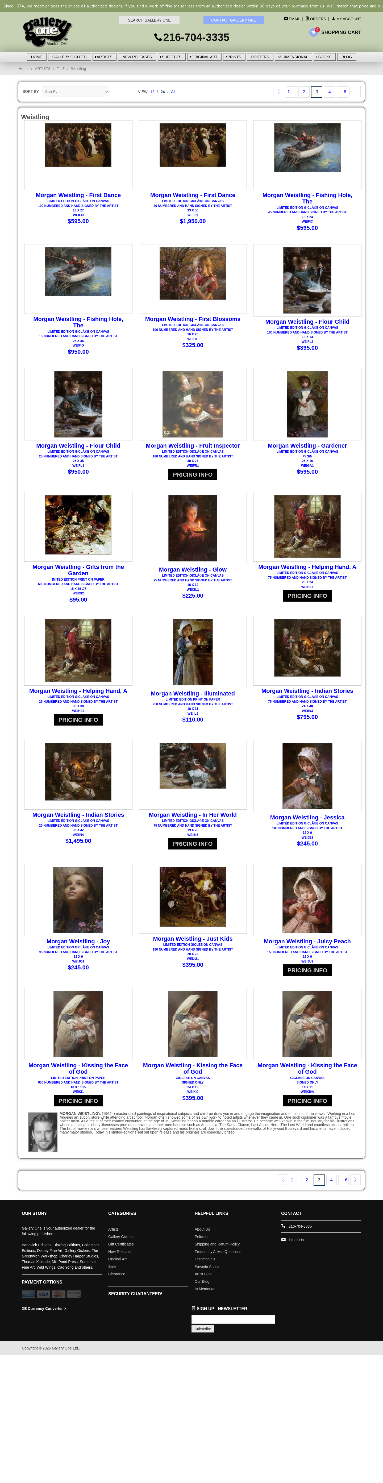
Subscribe (203, 1334)
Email (294, 19)
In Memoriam (206, 1294)
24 (163, 92)
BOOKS (324, 57)
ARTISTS (105, 57)
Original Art (117, 1264)
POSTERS (260, 57)
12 (152, 92)
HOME (36, 57)
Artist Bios (203, 1279)
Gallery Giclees (121, 1241)
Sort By (31, 91)
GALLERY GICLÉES (69, 57)
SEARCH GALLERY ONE (149, 20)
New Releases (120, 1256)
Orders (316, 19)
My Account (346, 19)
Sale (112, 1271)
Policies (201, 1241)
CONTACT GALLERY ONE (233, 20)
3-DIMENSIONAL (293, 57)
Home (23, 68)
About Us (202, 1234)
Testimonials (205, 1264)
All (173, 92)
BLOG (347, 57)
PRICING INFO (193, 480)
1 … (291, 92)
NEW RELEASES (137, 57)
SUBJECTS (171, 57)
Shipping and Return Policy (217, 1249)
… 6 (342, 92)
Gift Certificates (121, 1249)
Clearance (116, 1279)
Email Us (296, 1245)
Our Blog (202, 1286)
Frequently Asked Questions (218, 1256)
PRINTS (234, 57)
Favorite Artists (207, 1271)
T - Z (61, 68)
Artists (113, 1234)
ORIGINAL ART (204, 57)
